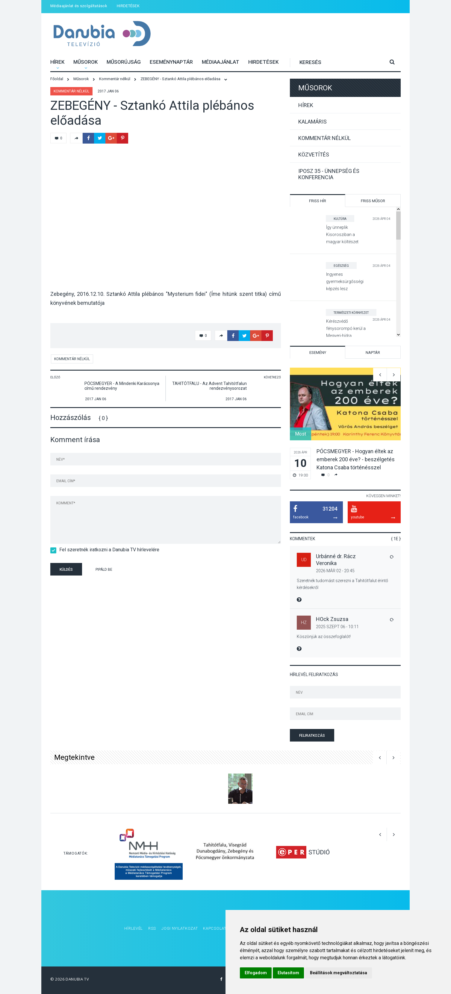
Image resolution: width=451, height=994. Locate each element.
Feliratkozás (312, 735)
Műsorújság (124, 62)
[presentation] (165, 570)
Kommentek (302, 538)
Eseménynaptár (171, 62)
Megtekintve (74, 757)
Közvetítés (313, 154)
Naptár (373, 352)
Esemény (317, 352)
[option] (345, 423)
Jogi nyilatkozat (179, 928)
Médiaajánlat (220, 62)
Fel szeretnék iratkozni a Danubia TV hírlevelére (107, 549)
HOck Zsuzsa (332, 619)
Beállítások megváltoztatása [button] (338, 972)
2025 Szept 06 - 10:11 (337, 626)
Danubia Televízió (102, 34)
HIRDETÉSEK (128, 6)
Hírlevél (133, 928)
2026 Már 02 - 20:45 (335, 570)
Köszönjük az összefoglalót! (324, 636)
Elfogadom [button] (256, 972)
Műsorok (85, 62)
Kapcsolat (214, 928)
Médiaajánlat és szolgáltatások (78, 6)
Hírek (57, 62)
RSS (152, 928)
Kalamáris (312, 121)
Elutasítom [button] (288, 972)
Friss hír (317, 201)
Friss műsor (373, 201)
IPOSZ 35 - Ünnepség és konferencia (328, 174)
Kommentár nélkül (71, 91)
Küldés (66, 569)
